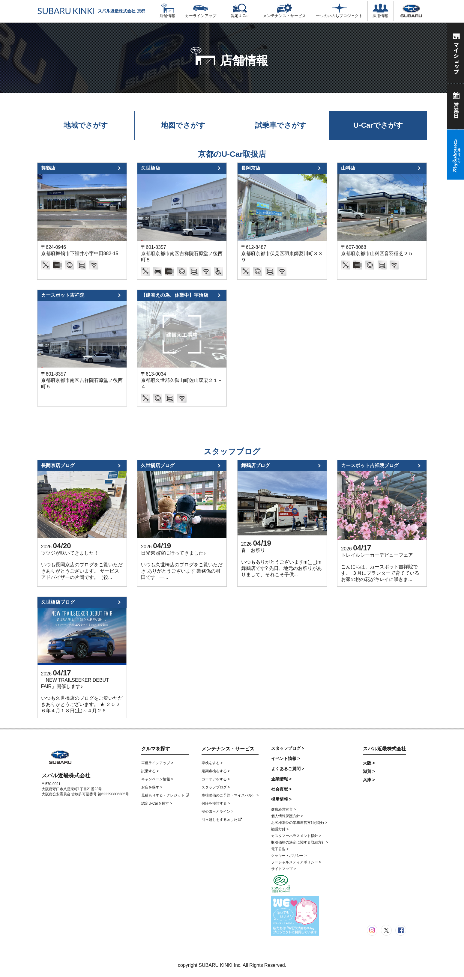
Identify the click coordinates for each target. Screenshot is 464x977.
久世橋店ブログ (158, 465)
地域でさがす (86, 125)
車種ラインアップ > (157, 763)
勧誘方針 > (280, 829)
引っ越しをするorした (222, 820)
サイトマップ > (283, 869)
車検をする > (212, 763)
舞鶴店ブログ (255, 465)
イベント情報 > (285, 758)
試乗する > (150, 771)
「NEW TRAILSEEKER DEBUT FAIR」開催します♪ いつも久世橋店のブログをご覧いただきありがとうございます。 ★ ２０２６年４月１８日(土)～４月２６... (82, 695)
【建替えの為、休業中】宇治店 (174, 295)
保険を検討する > (216, 803)
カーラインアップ (200, 11)
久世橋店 (150, 168)
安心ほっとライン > (217, 811)
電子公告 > (280, 849)
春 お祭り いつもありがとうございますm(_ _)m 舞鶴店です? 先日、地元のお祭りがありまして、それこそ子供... (281, 562)
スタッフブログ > (216, 787)
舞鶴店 (48, 168)
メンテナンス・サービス (284, 11)
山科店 (348, 168)
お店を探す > (151, 787)
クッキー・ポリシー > (289, 855)
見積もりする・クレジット (165, 795)
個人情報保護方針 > (287, 816)
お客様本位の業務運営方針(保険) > (299, 823)
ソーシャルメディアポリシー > (296, 862)
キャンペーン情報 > (157, 779)
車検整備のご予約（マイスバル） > (230, 795)
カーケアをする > (216, 779)
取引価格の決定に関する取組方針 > (299, 842)
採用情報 (380, 11)
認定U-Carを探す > (156, 803)
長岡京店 (250, 168)
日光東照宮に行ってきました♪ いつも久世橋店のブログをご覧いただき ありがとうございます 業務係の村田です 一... (182, 565)
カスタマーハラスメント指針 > (296, 836)
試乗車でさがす (281, 125)
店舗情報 (167, 11)
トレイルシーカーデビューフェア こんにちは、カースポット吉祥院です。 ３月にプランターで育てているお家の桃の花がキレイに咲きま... (380, 567)
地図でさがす (183, 125)
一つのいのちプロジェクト (339, 11)
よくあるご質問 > (287, 768)
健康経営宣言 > (283, 809)
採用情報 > (281, 799)
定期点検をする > (216, 771)
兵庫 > (369, 779)
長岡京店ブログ (58, 465)
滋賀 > (369, 771)
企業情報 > (281, 778)
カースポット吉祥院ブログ (370, 465)
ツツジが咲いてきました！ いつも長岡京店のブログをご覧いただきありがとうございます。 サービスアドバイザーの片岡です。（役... (82, 565)
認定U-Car (240, 11)
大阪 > (369, 763)
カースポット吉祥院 (62, 295)
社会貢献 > (281, 789)
